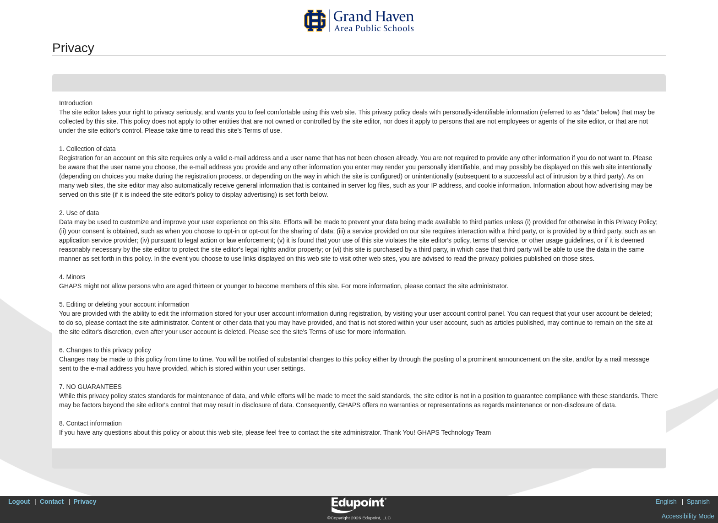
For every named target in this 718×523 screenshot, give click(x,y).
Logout (19, 501)
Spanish (698, 501)
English (666, 501)
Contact (52, 501)
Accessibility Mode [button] (688, 516)
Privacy (85, 501)
